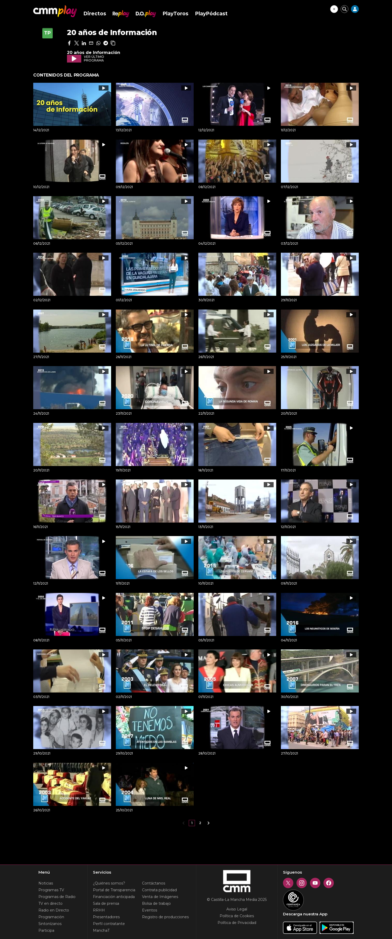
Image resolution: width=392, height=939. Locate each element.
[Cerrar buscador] (344, 9)
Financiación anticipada (114, 896)
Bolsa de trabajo (156, 903)
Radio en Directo (53, 910)
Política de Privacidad (237, 922)
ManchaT (101, 930)
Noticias (45, 883)
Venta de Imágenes (160, 896)
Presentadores (106, 917)
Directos (94, 14)
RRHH (99, 910)
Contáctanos (153, 883)
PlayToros (175, 14)
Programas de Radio (57, 896)
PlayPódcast (211, 14)
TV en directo (50, 903)
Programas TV (51, 890)
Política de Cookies (237, 916)
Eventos (149, 910)
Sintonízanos (50, 923)
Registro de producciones (165, 917)
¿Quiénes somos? (109, 883)
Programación (51, 917)
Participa (46, 930)
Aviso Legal (236, 909)
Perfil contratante (109, 923)
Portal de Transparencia (114, 890)
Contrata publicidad (159, 890)
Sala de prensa (106, 903)
